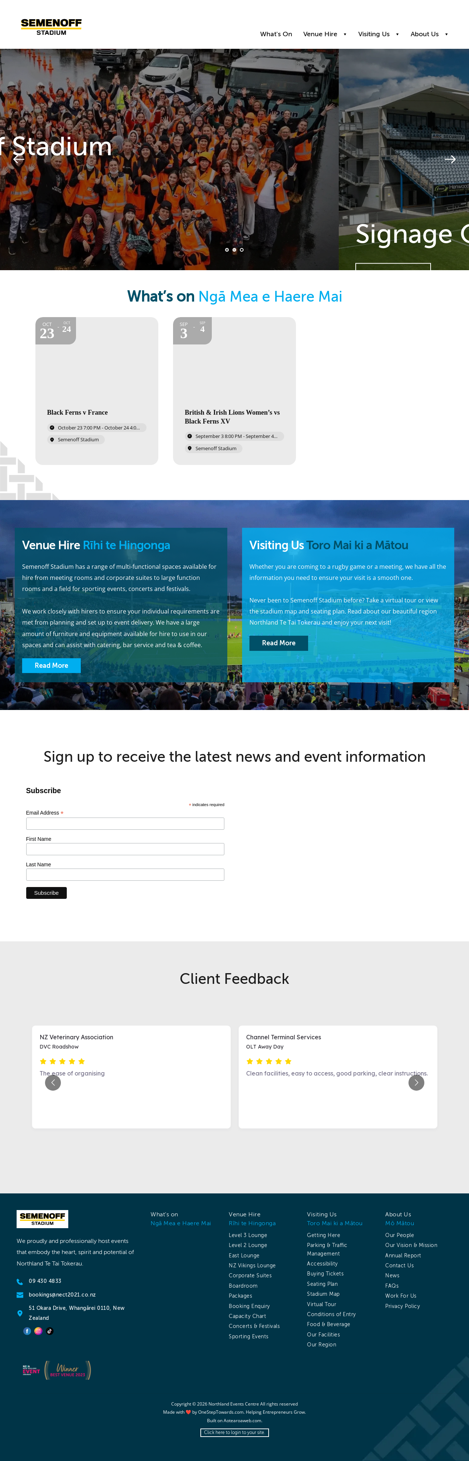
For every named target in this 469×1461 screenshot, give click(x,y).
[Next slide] (450, 159)
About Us (398, 1214)
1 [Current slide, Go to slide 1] (227, 250)
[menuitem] (276, 34)
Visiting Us (322, 1214)
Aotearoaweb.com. (243, 1420)
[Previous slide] (19, 159)
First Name (38, 839)
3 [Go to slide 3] (242, 250)
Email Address (45, 812)
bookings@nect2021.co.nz (62, 1295)
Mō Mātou (399, 1223)
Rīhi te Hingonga (252, 1223)
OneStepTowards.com (221, 1412)
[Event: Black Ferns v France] (96, 391)
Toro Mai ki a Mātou (335, 1223)
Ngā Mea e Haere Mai (181, 1223)
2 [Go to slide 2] (234, 250)
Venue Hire (245, 1214)
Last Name (38, 864)
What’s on (164, 1214)
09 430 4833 (45, 1281)
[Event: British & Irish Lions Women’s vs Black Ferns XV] (234, 391)
